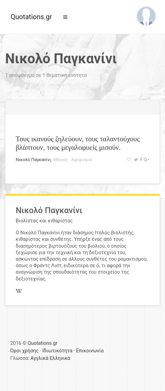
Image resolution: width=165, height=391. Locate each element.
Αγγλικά (39, 358)
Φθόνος (60, 159)
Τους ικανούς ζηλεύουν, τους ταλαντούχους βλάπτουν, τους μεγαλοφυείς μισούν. (78, 143)
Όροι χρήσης (24, 351)
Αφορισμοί (81, 159)
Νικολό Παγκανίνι (33, 159)
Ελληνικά (60, 358)
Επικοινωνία (90, 351)
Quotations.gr (31, 17)
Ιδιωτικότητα (57, 351)
